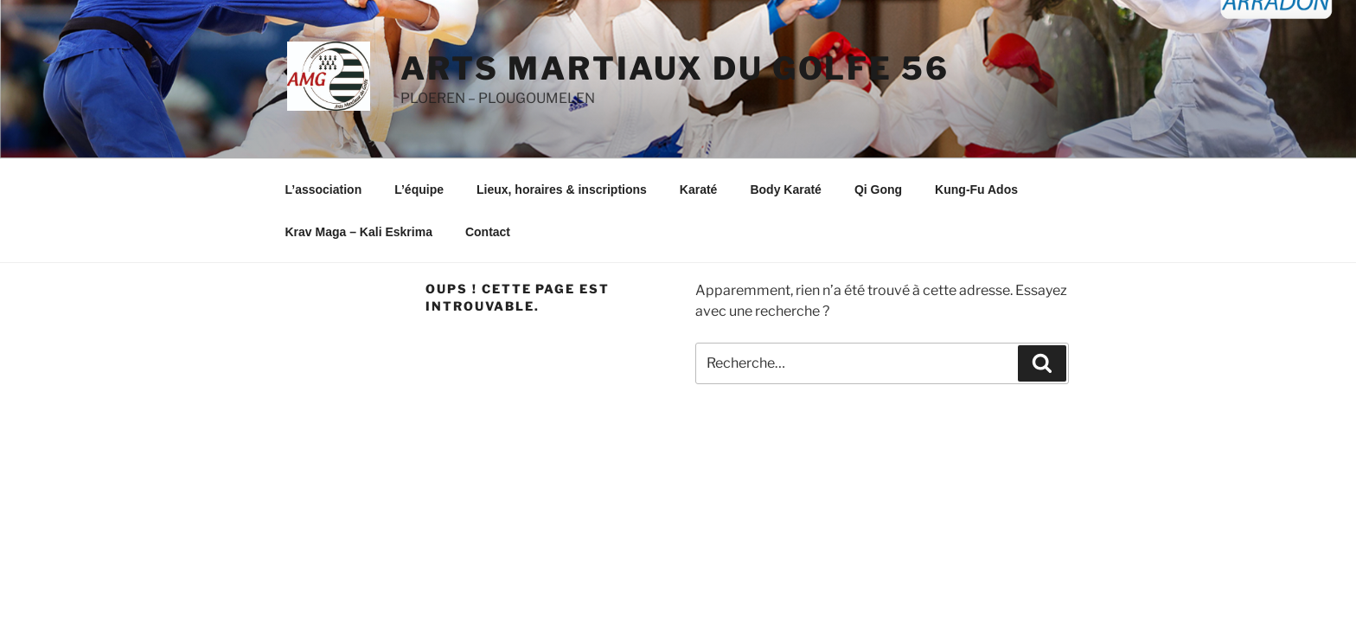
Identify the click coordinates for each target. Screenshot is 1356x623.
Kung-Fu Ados (976, 189)
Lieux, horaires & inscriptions (562, 189)
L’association (323, 189)
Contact (487, 232)
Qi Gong (878, 189)
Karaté (699, 189)
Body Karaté (785, 189)
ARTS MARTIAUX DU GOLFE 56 (675, 68)
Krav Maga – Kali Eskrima (358, 232)
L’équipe (419, 189)
